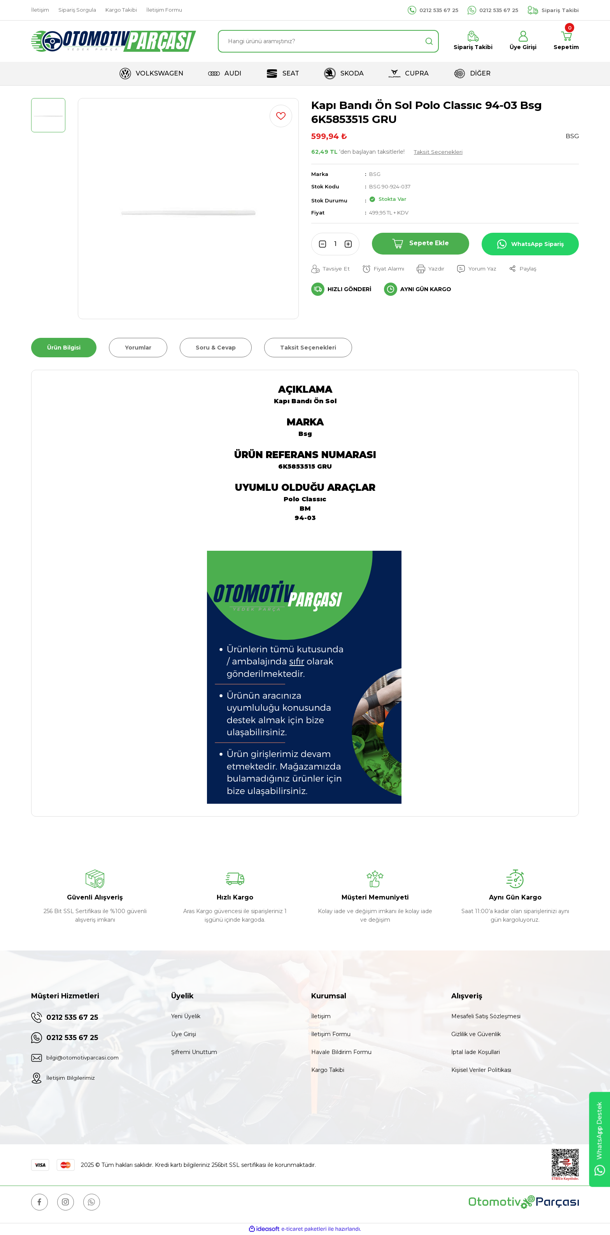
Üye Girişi (183, 1034)
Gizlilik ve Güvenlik (476, 1034)
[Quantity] (335, 244)
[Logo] (113, 41)
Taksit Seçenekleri (438, 151)
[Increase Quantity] (350, 244)
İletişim (321, 1016)
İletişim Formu (331, 1034)
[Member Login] (523, 41)
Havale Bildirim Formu (341, 1052)
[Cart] (566, 41)
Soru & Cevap (216, 347)
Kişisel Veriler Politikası (481, 1069)
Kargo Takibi (327, 1069)
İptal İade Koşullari (475, 1052)
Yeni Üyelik (185, 1016)
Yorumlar (138, 347)
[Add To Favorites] (281, 116)
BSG (374, 174)
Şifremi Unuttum (194, 1052)
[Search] (328, 41)
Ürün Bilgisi (64, 347)
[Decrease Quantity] (319, 244)
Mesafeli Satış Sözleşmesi (486, 1016)
